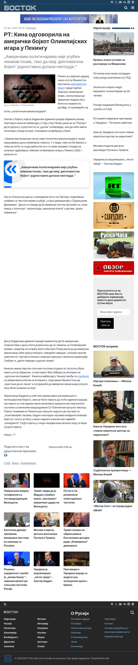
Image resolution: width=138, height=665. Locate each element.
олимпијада (28, 463)
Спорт (41, 646)
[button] (132, 7)
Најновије (10, 619)
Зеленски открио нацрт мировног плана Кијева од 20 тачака (111, 91)
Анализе (9, 646)
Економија (10, 632)
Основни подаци (80, 619)
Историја (76, 623)
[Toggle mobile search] (125, 7)
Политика (31, 28)
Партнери (109, 619)
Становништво (79, 637)
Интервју (42, 623)
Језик (74, 641)
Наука (40, 637)
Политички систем (81, 628)
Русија (8, 623)
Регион (41, 619)
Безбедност (11, 637)
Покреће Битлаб (113, 636)
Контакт (108, 623)
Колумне (42, 628)
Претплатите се (105, 323)
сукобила (83, 376)
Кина (15, 463)
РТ (14, 434)
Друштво (9, 641)
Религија (76, 632)
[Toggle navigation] (131, 7)
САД (7, 463)
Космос (41, 632)
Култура (42, 641)
